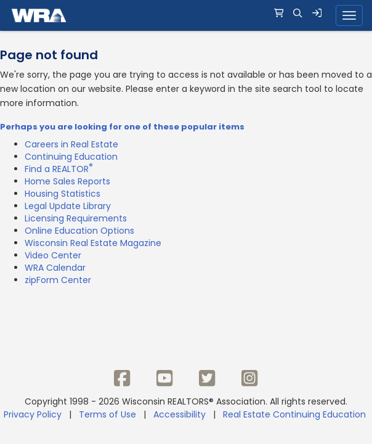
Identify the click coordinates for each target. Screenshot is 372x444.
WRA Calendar (55, 267)
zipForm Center (58, 280)
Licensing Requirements (76, 218)
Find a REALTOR (59, 169)
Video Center (53, 255)
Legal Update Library (68, 206)
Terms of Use (107, 414)
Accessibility (179, 414)
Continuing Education (71, 156)
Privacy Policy (33, 414)
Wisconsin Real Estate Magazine (93, 243)
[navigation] (186, 15)
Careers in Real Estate (71, 144)
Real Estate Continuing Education (295, 414)
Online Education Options (79, 230)
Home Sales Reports (67, 181)
